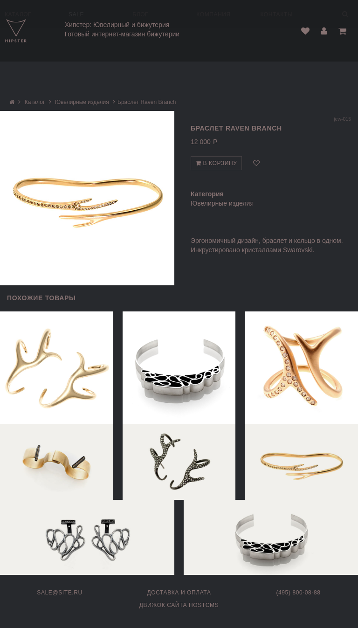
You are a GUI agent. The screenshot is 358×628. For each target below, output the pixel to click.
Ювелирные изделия (82, 102)
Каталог (35, 102)
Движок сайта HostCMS (179, 605)
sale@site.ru (59, 592)
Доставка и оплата (179, 592)
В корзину (216, 163)
